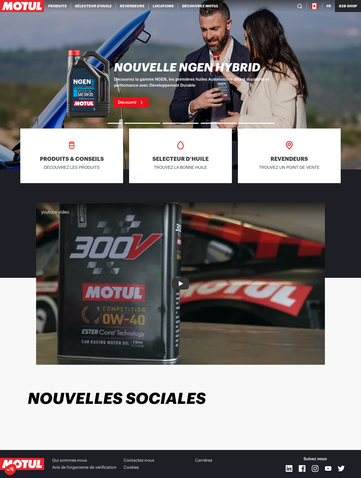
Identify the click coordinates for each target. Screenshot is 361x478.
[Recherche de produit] (299, 6)
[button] (11, 469)
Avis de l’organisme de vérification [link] (84, 467)
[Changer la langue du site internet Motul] (328, 6)
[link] (163, 6)
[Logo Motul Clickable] (22, 6)
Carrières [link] (203, 460)
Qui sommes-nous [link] (69, 460)
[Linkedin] (289, 468)
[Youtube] (328, 468)
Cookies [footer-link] (131, 467)
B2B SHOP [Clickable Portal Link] (348, 6)
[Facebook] (302, 468)
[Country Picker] (314, 6)
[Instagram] (315, 468)
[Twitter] (341, 468)
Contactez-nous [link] (139, 460)
